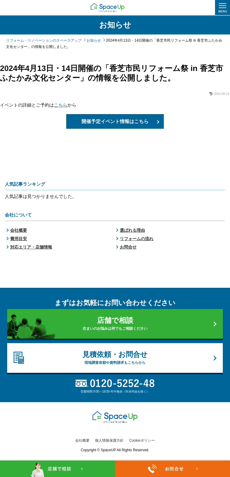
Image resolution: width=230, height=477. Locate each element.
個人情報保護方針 (109, 440)
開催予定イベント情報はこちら (115, 121)
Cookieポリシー (142, 440)
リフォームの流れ (136, 239)
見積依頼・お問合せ (115, 358)
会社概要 (18, 230)
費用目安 (18, 239)
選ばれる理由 (132, 230)
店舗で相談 (115, 324)
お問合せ (128, 247)
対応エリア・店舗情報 (31, 247)
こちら (60, 104)
